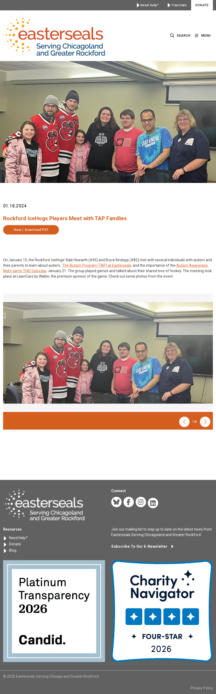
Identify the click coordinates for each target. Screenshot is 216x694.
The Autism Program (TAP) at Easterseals (96, 278)
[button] (142, 546)
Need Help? (15, 538)
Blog (9, 550)
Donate (12, 544)
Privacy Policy (202, 688)
